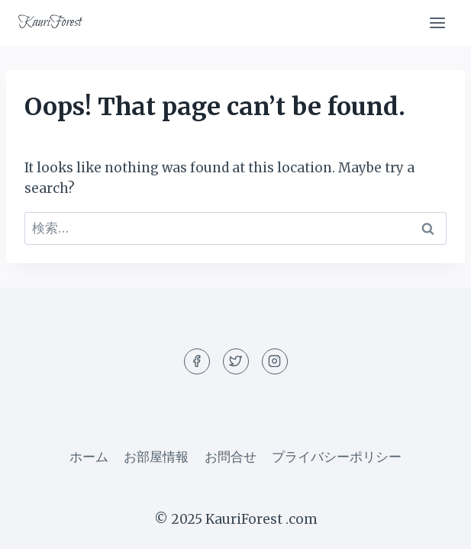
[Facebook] (197, 361)
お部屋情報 (156, 456)
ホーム (88, 456)
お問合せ (230, 456)
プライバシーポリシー (337, 456)
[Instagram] (275, 361)
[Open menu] (437, 22)
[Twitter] (236, 361)
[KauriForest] (50, 23)
